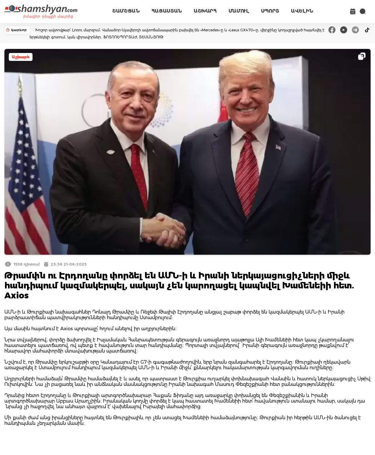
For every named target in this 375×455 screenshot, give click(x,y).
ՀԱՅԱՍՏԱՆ (166, 11)
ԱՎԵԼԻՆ (302, 11)
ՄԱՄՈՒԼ (239, 11)
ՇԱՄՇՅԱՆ (126, 11)
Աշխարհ (21, 57)
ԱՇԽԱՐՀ (205, 11)
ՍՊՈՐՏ (270, 11)
